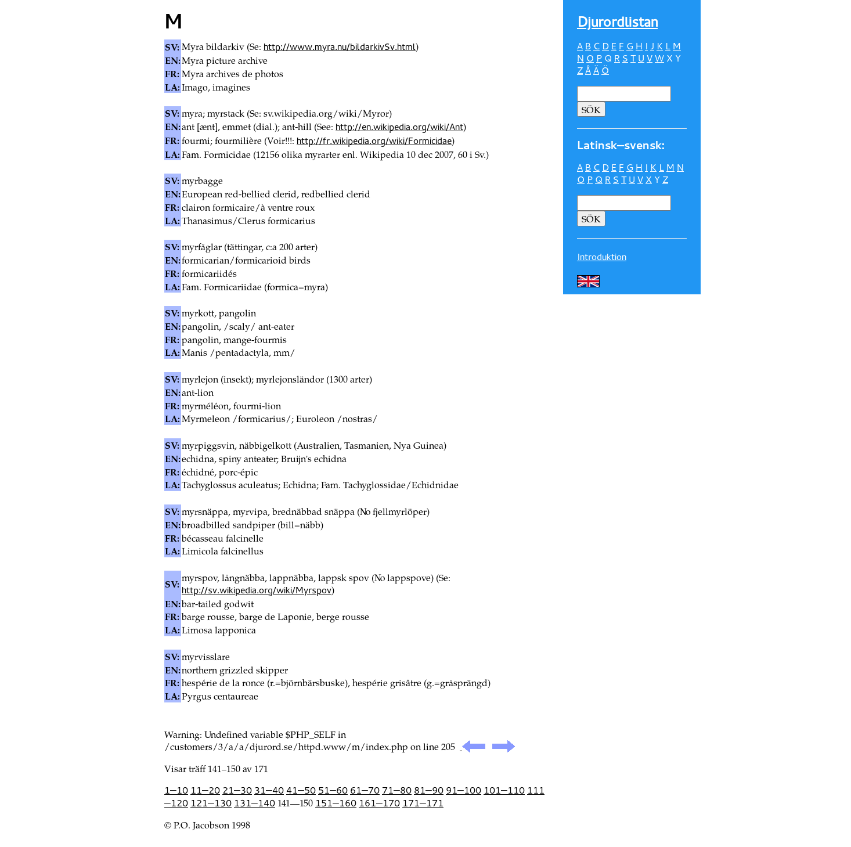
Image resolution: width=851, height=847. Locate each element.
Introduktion (601, 256)
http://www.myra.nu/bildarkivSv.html (340, 46)
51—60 (333, 790)
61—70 (365, 790)
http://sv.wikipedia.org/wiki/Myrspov (256, 589)
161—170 (379, 802)
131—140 (254, 802)
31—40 (269, 790)
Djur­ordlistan (617, 21)
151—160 (335, 802)
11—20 (205, 790)
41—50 (301, 790)
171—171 (422, 802)
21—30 (237, 790)
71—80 (397, 790)
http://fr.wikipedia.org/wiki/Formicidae (374, 140)
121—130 (211, 802)
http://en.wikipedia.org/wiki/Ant (399, 126)
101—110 (504, 790)
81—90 (428, 790)
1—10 (176, 790)
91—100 (463, 790)
